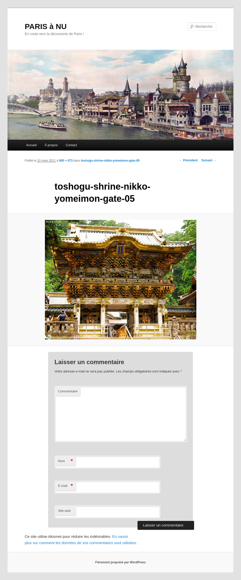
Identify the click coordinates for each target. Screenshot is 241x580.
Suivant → (208, 160)
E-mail (65, 486)
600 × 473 (66, 160)
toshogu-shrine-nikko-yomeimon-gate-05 (110, 160)
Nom (65, 461)
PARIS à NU (46, 26)
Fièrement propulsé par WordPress (120, 562)
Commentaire (68, 391)
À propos (51, 145)
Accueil (31, 145)
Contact (71, 145)
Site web (64, 511)
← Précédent (188, 160)
